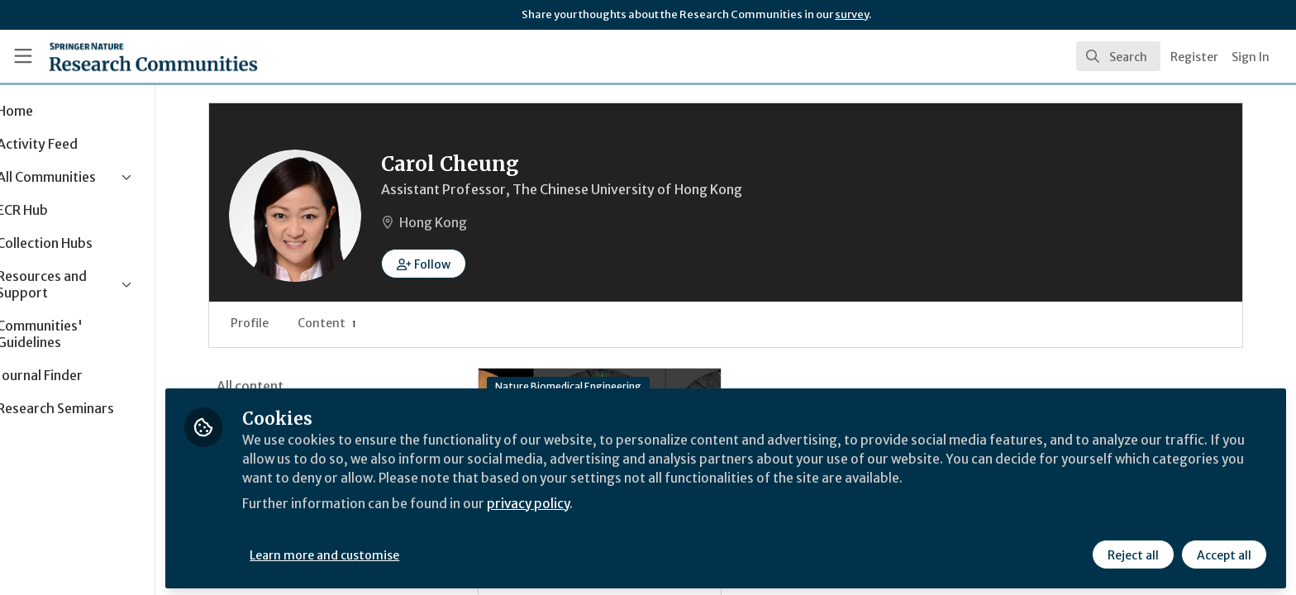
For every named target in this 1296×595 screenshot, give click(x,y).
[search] (1118, 56)
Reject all (1132, 551)
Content (383, 323)
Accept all (1223, 551)
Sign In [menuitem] (1251, 57)
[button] (479, 263)
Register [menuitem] (1194, 57)
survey (852, 14)
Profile (306, 323)
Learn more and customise (381, 551)
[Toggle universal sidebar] (23, 56)
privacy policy (588, 499)
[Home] (133, 56)
